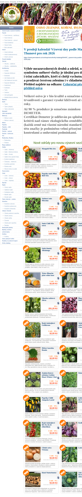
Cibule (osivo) (8, 215)
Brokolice (7, 75)
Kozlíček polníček (9, 164)
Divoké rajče (8, 197)
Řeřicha (4, 99)
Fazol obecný (8, 37)
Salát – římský (8, 154)
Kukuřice (4, 201)
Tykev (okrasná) (9, 109)
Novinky (13, 2)
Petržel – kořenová (7, 133)
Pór (3, 135)
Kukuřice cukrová (9, 203)
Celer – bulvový (8, 175)
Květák (6, 70)
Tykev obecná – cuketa (9, 199)
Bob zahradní (8, 47)
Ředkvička (7, 140)
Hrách (4, 49)
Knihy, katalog (6, 243)
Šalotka (6, 225)
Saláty (4, 147)
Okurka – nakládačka (10, 66)
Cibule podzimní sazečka (11, 213)
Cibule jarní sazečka (10, 223)
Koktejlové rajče (9, 192)
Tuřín (5, 90)
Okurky (4, 61)
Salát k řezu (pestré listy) (11, 156)
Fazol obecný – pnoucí (11, 40)
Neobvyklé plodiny (7, 227)
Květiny (4, 234)
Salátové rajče (8, 189)
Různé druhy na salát (10, 169)
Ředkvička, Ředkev (7, 137)
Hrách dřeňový (8, 52)
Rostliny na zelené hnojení (10, 240)
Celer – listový (8, 178)
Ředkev (6, 142)
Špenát (4, 182)
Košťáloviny (5, 68)
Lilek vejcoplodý (6, 113)
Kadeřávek (7, 85)
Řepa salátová (6, 145)
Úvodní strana (4, 2)
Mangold (4, 111)
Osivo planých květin (8, 238)
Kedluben (7, 87)
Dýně (3, 101)
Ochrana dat (63, 2)
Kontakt (71, 2)
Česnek (6, 220)
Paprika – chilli (6, 127)
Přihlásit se (22, 2)
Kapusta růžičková (9, 73)
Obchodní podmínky (51, 2)
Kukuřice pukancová (10, 206)
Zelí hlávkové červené (10, 80)
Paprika (4, 124)
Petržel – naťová (7, 131)
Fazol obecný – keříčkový (11, 35)
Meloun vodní (8, 118)
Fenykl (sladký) (6, 59)
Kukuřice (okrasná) (9, 208)
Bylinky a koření (6, 229)
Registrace (30, 2)
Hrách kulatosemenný (10, 54)
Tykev (6, 104)
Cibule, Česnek (6, 210)
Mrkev (4, 122)
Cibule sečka (8, 218)
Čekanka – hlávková (10, 161)
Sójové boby (8, 45)
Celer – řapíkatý (9, 180)
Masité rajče (7, 194)
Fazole (4, 33)
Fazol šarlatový (8, 42)
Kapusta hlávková (9, 83)
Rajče (3, 184)
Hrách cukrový (8, 57)
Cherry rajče (8, 187)
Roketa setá (7, 166)
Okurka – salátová (9, 63)
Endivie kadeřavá (9, 159)
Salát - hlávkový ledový (11, 152)
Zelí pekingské (8, 95)
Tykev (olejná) (8, 106)
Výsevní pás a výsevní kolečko (11, 30)
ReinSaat (79, 2)
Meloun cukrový (9, 120)
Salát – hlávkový (9, 149)
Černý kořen (5, 171)
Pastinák (4, 129)
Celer (3, 173)
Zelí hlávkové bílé (9, 78)
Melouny (4, 115)
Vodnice (6, 92)
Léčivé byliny (6, 232)
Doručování (39, 2)
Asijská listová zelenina (11, 97)
